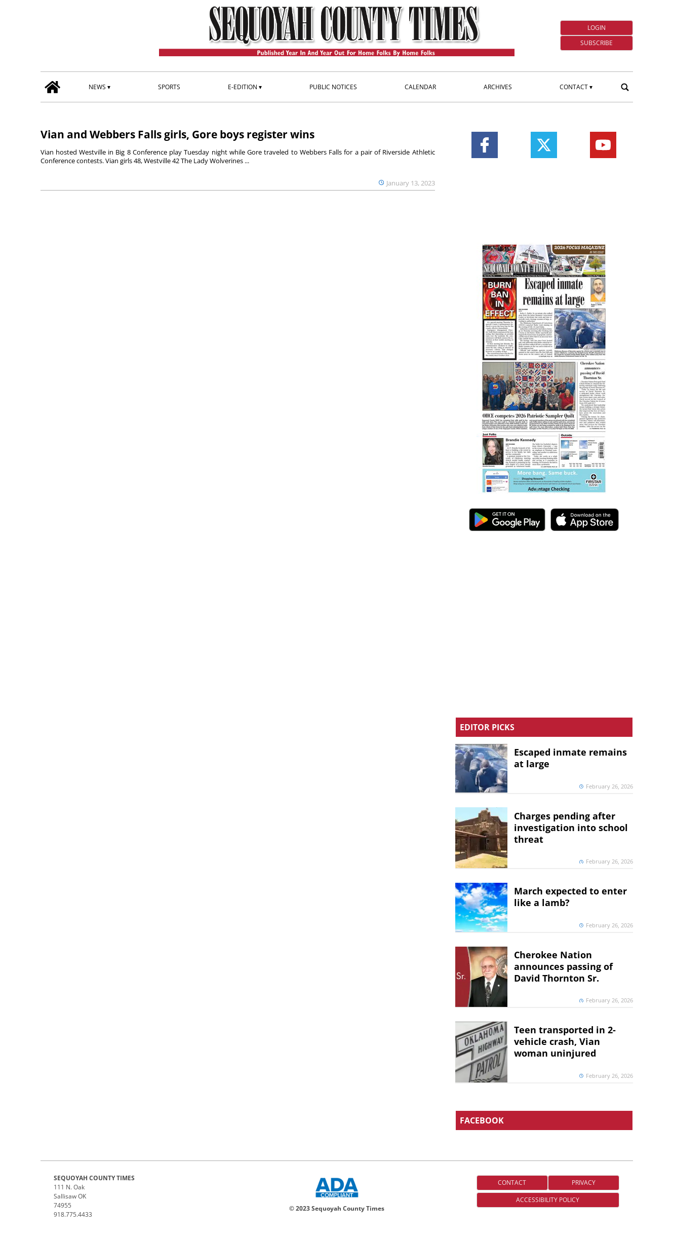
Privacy (584, 1182)
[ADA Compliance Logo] (336, 1198)
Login (596, 27)
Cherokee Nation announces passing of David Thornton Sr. (563, 966)
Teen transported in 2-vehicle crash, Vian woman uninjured (565, 1041)
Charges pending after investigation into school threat (571, 827)
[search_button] (625, 87)
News (97, 87)
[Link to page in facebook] (484, 145)
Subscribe (596, 43)
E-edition (242, 87)
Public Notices (333, 87)
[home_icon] (53, 87)
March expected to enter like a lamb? (570, 897)
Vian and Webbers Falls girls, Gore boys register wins (177, 134)
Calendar (420, 87)
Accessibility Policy (547, 1199)
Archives (498, 87)
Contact (574, 87)
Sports (169, 87)
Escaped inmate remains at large (570, 758)
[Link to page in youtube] (603, 145)
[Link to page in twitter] (544, 145)
